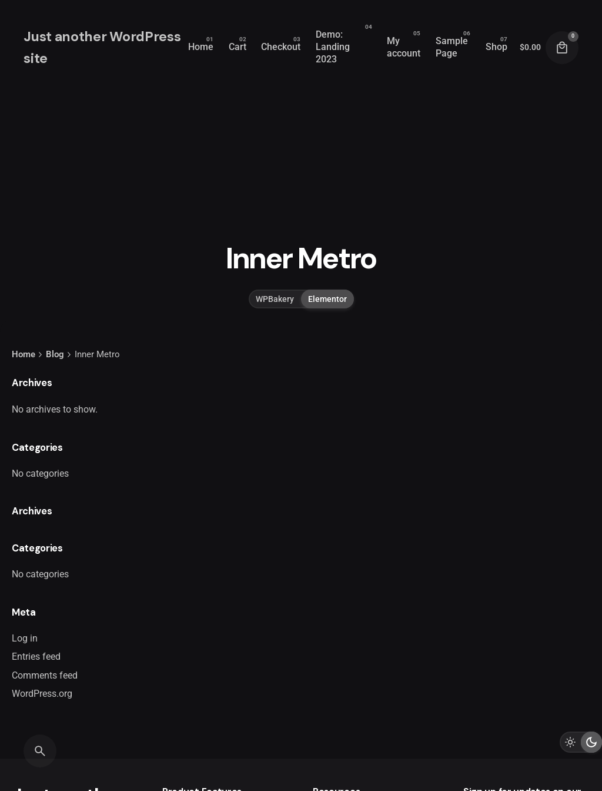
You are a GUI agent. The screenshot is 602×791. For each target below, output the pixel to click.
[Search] (40, 750)
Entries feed (36, 657)
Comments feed (45, 675)
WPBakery (275, 299)
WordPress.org (42, 694)
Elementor (327, 299)
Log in (25, 638)
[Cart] (562, 47)
